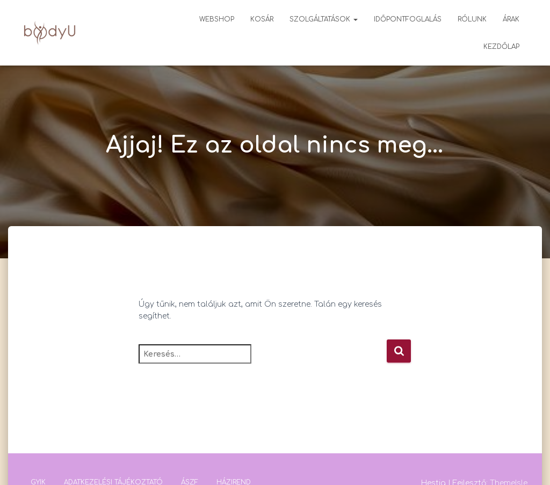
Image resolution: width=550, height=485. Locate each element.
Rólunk (472, 19)
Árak (511, 19)
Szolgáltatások (324, 19)
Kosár (261, 19)
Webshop (216, 19)
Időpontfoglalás (408, 19)
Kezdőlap (501, 46)
